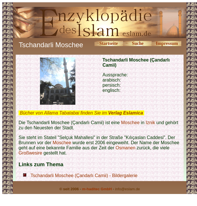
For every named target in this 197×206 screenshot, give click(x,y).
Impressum (167, 43)
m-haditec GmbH (97, 189)
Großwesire (30, 152)
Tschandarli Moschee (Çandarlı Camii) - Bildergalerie (84, 175)
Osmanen (125, 147)
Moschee (130, 122)
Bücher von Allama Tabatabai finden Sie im (81, 112)
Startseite (108, 43)
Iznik (150, 122)
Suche (138, 43)
